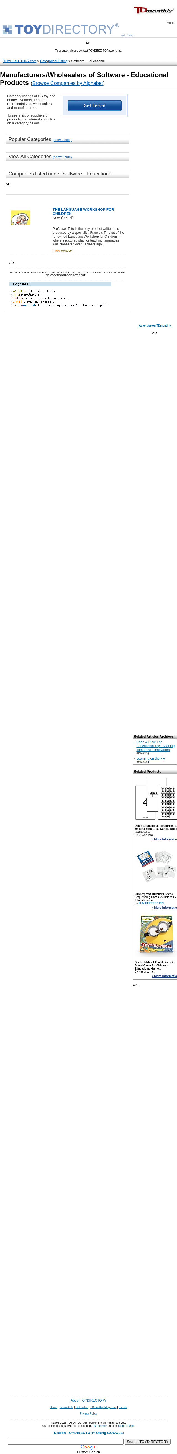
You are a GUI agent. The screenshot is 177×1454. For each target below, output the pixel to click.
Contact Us (66, 1407)
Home (53, 1407)
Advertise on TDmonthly (155, 325)
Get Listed (81, 1407)
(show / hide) (62, 140)
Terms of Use (125, 1425)
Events (123, 1407)
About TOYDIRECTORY (88, 1400)
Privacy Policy (88, 1413)
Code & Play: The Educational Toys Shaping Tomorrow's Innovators (155, 746)
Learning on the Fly (150, 758)
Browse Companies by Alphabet (67, 83)
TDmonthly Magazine (103, 1407)
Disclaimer (100, 1425)
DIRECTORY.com (19, 61)
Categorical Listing (54, 61)
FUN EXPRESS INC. (151, 903)
